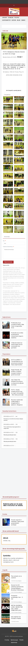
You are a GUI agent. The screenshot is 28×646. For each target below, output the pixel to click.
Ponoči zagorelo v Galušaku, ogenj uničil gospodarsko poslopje (17, 522)
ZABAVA (23, 20)
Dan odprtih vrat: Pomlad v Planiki (16, 617)
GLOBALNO (10, 17)
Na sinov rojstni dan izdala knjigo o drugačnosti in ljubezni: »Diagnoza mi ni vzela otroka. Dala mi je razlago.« (17, 402)
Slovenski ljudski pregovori (11, 497)
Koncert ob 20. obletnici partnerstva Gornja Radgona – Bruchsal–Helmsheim (17, 587)
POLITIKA (16, 17)
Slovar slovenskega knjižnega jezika (14, 548)
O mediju (7, 640)
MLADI (18, 20)
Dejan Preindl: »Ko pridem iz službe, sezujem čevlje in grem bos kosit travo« (16, 372)
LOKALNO (4, 17)
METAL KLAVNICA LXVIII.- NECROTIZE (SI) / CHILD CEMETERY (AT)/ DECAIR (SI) (17, 608)
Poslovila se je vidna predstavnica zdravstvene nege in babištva (17, 335)
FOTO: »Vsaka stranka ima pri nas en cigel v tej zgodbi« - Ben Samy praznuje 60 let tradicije (17, 392)
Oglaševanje (14, 642)
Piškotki (21, 640)
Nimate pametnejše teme (10, 434)
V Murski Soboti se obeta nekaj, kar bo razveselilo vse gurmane (16, 345)
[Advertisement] (14, 472)
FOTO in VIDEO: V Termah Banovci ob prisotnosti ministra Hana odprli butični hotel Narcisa (17, 362)
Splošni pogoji (14, 640)
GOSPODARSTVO (6, 20)
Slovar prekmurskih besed (11, 531)
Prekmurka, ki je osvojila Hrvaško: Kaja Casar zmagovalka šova (17, 325)
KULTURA (14, 20)
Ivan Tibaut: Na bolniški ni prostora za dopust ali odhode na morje (17, 382)
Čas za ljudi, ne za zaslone (16, 576)
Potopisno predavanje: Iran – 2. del (17, 597)
